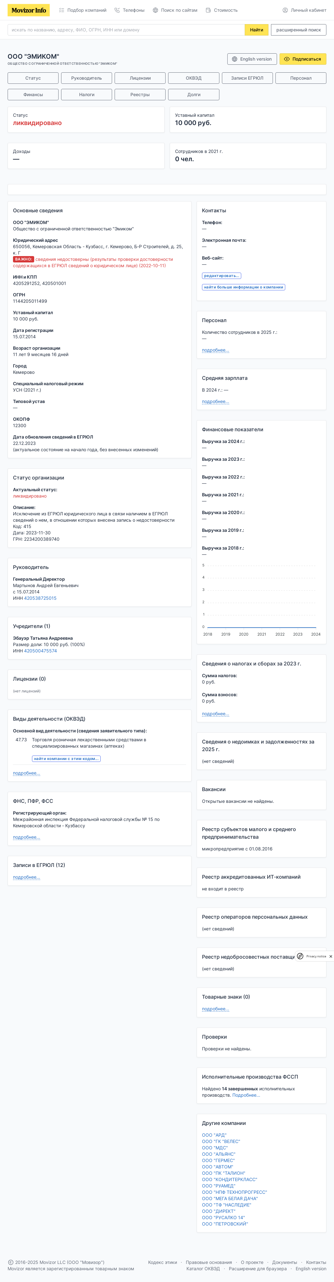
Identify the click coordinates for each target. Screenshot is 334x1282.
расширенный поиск (298, 29)
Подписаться (302, 59)
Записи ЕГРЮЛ (247, 78)
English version (251, 59)
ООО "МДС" (215, 1147)
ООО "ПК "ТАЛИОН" (223, 1173)
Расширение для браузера (258, 1268)
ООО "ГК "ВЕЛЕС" (221, 1141)
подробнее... (26, 773)
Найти (256, 29)
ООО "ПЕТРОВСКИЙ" (225, 1223)
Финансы (33, 94)
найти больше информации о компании (243, 287)
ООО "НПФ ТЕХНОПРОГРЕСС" (234, 1192)
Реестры (140, 94)
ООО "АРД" (214, 1135)
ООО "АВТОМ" (217, 1166)
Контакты (316, 1262)
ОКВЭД (194, 78)
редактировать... (221, 275)
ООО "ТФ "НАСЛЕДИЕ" (226, 1204)
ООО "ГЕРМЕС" (218, 1160)
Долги (193, 94)
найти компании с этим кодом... (66, 758)
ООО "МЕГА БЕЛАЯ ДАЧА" (230, 1198)
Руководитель (86, 78)
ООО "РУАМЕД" (219, 1185)
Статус (33, 78)
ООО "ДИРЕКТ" (219, 1211)
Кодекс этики (162, 1262)
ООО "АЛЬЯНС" (219, 1154)
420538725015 (40, 598)
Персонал (301, 78)
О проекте (252, 1262)
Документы (284, 1262)
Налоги (86, 94)
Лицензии (140, 78)
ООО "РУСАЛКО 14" (223, 1217)
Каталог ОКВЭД (203, 1268)
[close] (331, 956)
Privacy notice (316, 956)
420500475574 (40, 650)
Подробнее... (246, 1095)
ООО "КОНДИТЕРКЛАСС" (229, 1179)
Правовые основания (209, 1262)
